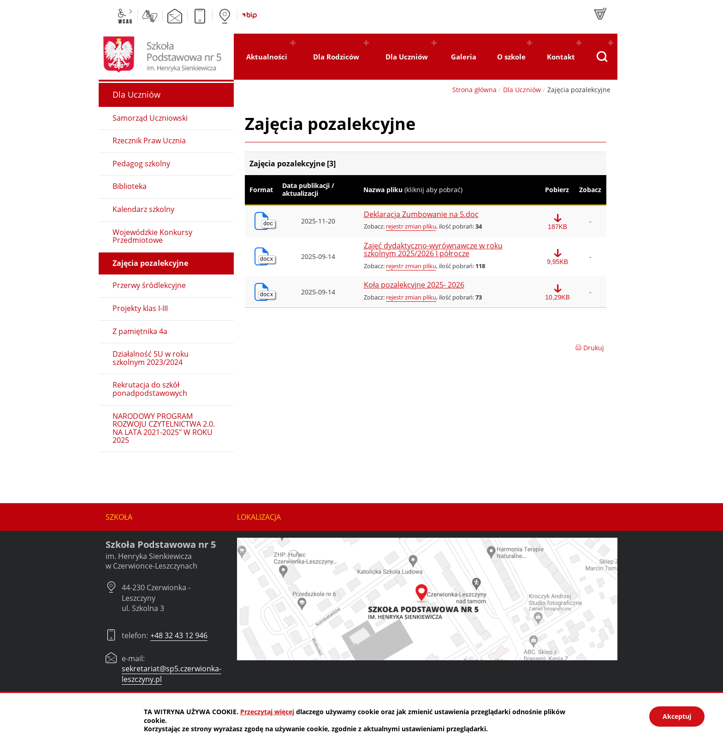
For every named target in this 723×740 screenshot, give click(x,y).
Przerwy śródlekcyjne (149, 285)
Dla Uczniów (522, 89)
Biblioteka (130, 186)
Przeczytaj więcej (267, 711)
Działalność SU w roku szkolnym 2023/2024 (151, 358)
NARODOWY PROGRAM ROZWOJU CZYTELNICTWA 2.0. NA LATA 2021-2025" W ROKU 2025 (164, 428)
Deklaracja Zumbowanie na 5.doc (421, 215)
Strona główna (474, 89)
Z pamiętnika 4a (140, 331)
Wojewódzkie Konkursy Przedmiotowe (152, 236)
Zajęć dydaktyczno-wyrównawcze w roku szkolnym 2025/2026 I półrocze (433, 250)
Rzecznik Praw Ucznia (149, 140)
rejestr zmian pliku (411, 226)
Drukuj (589, 347)
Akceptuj (677, 716)
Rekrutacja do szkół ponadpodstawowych (150, 389)
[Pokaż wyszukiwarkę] (601, 57)
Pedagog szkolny (141, 164)
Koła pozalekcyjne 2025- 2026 (414, 285)
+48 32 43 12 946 (178, 635)
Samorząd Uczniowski (150, 118)
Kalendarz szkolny (143, 209)
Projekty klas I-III (140, 308)
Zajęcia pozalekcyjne (150, 263)
